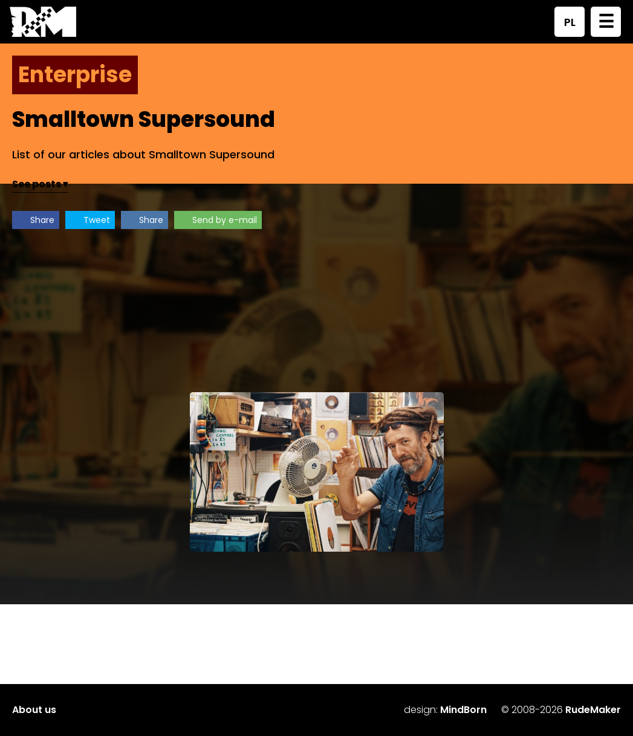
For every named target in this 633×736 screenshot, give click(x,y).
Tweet (96, 220)
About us (34, 710)
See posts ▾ (40, 184)
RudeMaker (593, 710)
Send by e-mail (224, 220)
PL (570, 22)
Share (42, 220)
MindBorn (463, 710)
